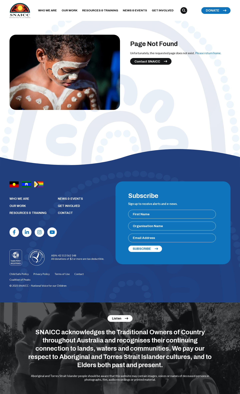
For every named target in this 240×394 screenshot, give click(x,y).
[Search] (183, 10)
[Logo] (37, 258)
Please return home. (208, 53)
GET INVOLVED (163, 10)
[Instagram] (39, 232)
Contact (79, 273)
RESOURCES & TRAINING (100, 10)
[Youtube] (52, 232)
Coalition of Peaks (20, 279)
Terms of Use (62, 273)
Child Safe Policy (19, 273)
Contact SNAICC (147, 61)
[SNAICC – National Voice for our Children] (20, 10)
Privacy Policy (41, 273)
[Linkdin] (27, 232)
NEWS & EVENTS (135, 10)
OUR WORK (70, 10)
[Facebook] (14, 232)
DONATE (212, 10)
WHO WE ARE (47, 10)
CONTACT (65, 213)
